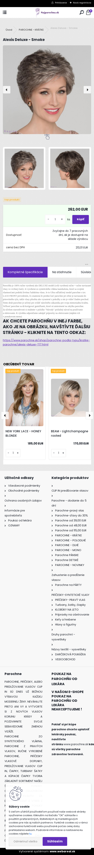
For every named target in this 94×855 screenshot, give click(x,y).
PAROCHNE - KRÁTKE (31, 30)
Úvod (9, 30)
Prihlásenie (61, 2)
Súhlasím (55, 841)
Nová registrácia (82, 2)
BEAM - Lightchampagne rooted (69, 433)
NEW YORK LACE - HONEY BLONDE (23, 433)
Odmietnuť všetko (25, 841)
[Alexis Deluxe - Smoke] (47, 89)
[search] (82, 12)
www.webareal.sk (62, 851)
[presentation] (6, 90)
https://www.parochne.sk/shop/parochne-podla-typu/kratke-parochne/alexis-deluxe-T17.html (46, 342)
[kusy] (55, 219)
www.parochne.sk (76, 744)
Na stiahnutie (62, 272)
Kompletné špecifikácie (25, 272)
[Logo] (47, 12)
